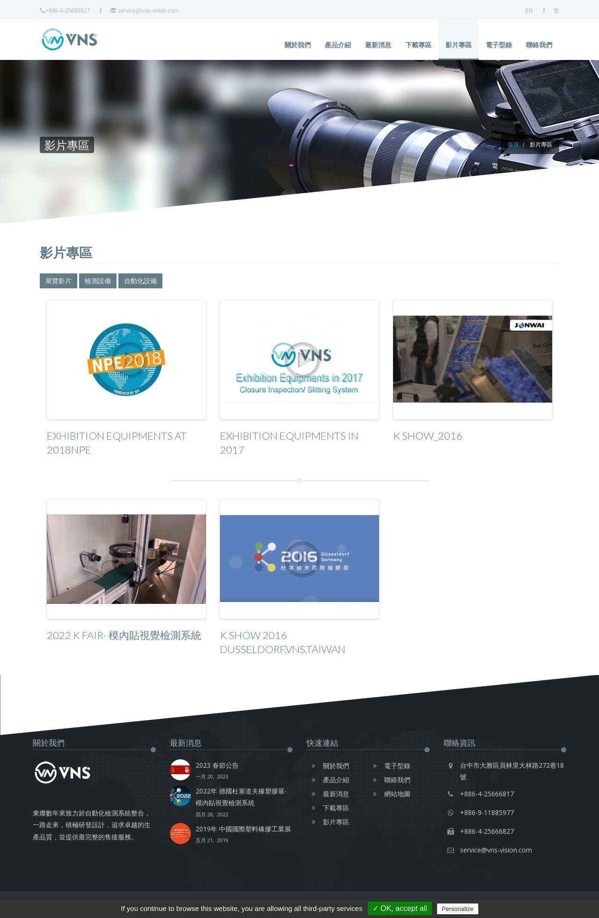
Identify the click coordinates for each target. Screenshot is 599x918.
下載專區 (418, 44)
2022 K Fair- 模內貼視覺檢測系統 (124, 635)
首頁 (513, 144)
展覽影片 (58, 280)
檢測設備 (98, 280)
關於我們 (298, 44)
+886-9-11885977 (487, 812)
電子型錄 (499, 44)
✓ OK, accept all (400, 908)
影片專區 (459, 44)
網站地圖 (389, 793)
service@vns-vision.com (144, 10)
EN (529, 10)
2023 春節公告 (217, 771)
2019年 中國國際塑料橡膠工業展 (243, 835)
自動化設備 (140, 280)
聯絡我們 (539, 44)
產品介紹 (338, 44)
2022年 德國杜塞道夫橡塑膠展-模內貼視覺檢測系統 (244, 803)
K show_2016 (427, 435)
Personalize (458, 908)
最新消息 (378, 44)
